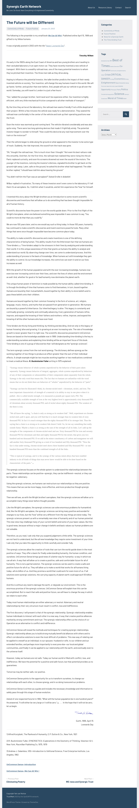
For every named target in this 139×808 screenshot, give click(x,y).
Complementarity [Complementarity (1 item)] (121, 70)
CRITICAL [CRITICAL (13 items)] (116, 74)
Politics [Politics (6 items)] (124, 89)
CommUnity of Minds (16, 28)
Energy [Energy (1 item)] (127, 79)
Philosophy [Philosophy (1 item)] (113, 89)
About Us (91, 7)
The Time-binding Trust (113, 40)
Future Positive (32, 28)
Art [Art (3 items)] (111, 61)
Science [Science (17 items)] (119, 93)
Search (128, 7)
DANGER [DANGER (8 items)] (105, 78)
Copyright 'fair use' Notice (16, 793)
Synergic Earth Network (27, 6)
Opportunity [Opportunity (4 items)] (106, 89)
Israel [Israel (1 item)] (116, 86)
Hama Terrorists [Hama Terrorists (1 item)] (111, 86)
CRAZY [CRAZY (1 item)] (103, 75)
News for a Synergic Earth (113, 37)
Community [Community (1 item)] (114, 70)
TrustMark (10, 796)
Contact (118, 7)
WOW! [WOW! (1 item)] (125, 98)
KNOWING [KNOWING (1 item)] (120, 86)
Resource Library (105, 7)
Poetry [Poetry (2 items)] (119, 89)
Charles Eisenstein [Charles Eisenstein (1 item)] (114, 66)
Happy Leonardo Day (55, 45)
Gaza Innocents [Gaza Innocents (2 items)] (120, 83)
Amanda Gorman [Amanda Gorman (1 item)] (105, 61)
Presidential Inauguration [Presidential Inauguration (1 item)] (107, 94)
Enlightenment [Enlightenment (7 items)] (108, 82)
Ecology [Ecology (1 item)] (112, 79)
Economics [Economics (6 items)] (119, 79)
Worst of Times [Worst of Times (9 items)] (115, 98)
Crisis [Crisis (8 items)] (107, 74)
